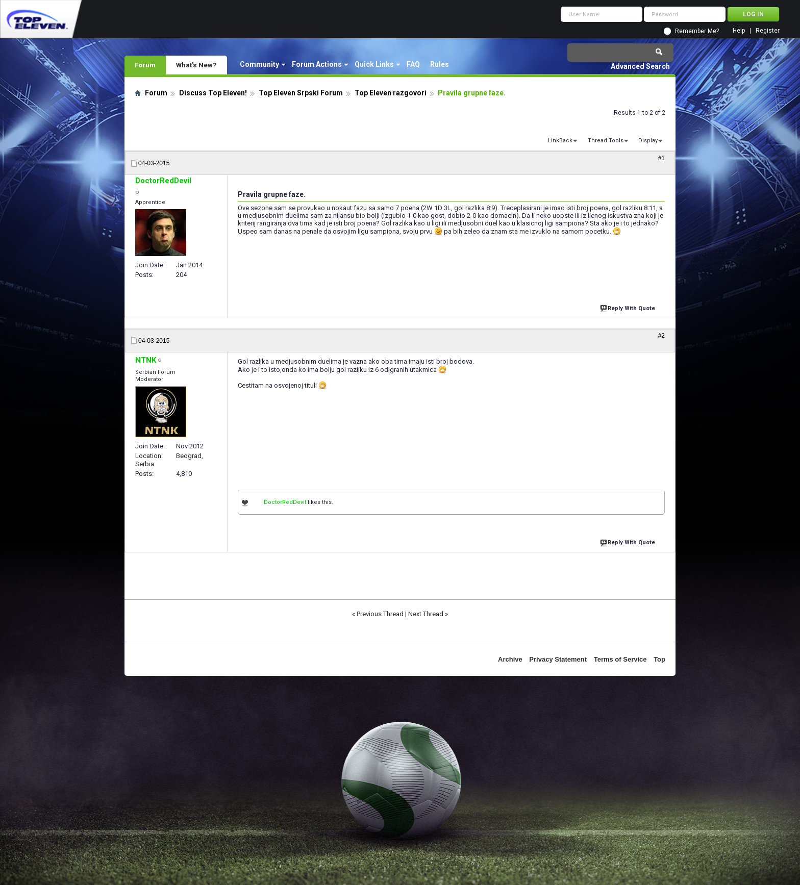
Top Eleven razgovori (391, 93)
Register (768, 31)
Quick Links (374, 64)
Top (659, 659)
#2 (661, 335)
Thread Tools (605, 140)
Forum (145, 65)
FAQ (413, 64)
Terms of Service (620, 659)
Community (259, 64)
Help (739, 31)
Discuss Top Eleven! (213, 93)
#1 (661, 158)
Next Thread (425, 614)
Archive (510, 659)
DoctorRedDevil (285, 502)
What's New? (196, 65)
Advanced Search (640, 66)
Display (648, 140)
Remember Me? (697, 31)
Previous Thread (380, 614)
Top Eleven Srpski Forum (301, 93)
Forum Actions (317, 64)
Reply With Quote (628, 307)
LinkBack (560, 140)
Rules (439, 64)
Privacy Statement (558, 659)
